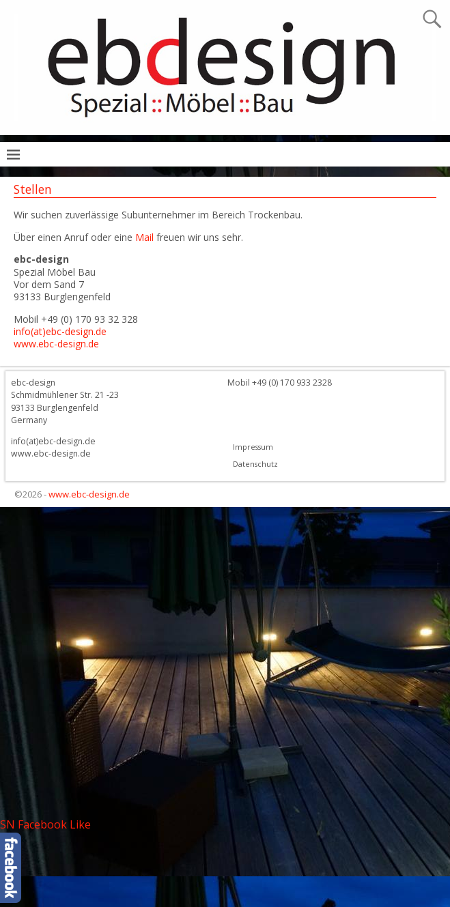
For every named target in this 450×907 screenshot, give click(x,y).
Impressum (253, 447)
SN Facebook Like (45, 824)
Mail (143, 237)
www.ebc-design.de (56, 343)
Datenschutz (255, 464)
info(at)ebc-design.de (60, 331)
